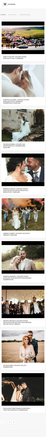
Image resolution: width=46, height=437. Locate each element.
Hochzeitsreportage (24, 14)
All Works (3, 14)
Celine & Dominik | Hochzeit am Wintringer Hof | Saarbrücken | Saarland (14, 145)
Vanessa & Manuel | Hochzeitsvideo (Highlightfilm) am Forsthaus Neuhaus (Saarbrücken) (17, 278)
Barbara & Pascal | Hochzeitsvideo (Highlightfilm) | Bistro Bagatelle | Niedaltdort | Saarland (15, 190)
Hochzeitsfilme (12, 14)
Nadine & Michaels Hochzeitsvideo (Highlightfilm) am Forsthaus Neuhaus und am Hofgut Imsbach (17, 322)
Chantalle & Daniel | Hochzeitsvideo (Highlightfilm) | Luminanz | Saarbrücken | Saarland (16, 101)
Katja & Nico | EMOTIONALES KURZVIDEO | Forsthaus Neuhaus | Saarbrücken (16, 409)
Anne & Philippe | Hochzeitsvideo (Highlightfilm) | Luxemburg (14, 57)
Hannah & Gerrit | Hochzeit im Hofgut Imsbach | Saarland (16, 234)
